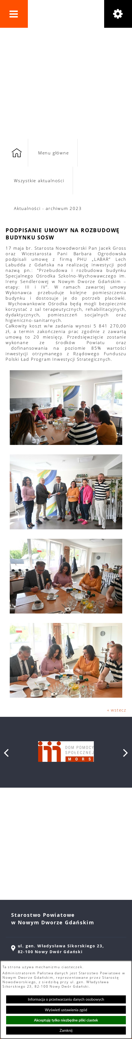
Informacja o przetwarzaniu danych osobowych (66, 999)
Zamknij (66, 1030)
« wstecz (116, 710)
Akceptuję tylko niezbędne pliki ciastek (66, 1020)
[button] (14, 14)
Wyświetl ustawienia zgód (66, 1010)
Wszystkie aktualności (39, 180)
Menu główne (53, 153)
